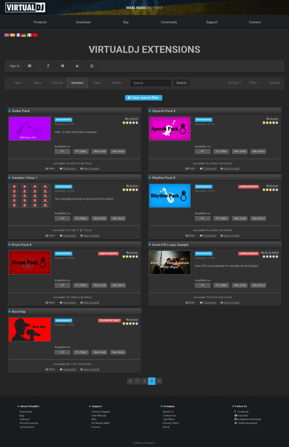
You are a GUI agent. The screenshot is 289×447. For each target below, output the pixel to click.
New (18, 83)
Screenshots (27, 426)
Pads (97, 83)
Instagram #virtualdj (248, 419)
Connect (255, 22)
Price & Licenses (29, 423)
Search (182, 83)
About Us (168, 411)
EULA (166, 426)
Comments (69, 168)
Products (40, 22)
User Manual (98, 415)
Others (117, 83)
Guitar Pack (21, 111)
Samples (77, 83)
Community (169, 22)
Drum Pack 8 (21, 245)
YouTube (241, 415)
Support (212, 22)
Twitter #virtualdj (246, 423)
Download (83, 22)
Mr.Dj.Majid (271, 252)
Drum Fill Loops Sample (170, 245)
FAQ (93, 419)
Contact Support (100, 411)
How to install (91, 168)
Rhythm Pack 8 (163, 178)
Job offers (169, 419)
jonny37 (133, 118)
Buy (126, 22)
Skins (38, 83)
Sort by (234, 83)
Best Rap (19, 312)
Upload (274, 83)
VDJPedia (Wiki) (100, 423)
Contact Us (169, 415)
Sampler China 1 (24, 178)
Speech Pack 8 (163, 111)
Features (25, 419)
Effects (57, 83)
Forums (95, 426)
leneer (274, 118)
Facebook (242, 411)
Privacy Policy (171, 423)
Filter (255, 83)
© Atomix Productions (144, 443)
